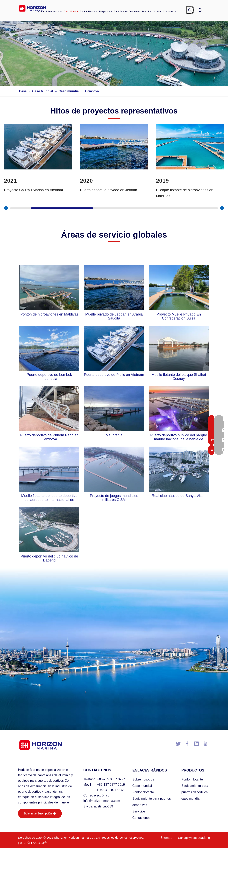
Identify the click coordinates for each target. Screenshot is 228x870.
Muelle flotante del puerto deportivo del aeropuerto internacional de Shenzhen (49, 498)
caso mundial (190, 798)
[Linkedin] (196, 743)
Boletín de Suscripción (40, 813)
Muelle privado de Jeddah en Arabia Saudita (114, 316)
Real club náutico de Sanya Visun (179, 496)
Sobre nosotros (143, 779)
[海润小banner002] (114, 53)
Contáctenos (141, 817)
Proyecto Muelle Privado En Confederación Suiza (178, 316)
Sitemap (166, 837)
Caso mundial (142, 785)
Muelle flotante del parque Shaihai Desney (178, 377)
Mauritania (114, 435)
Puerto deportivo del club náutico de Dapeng (49, 558)
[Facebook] (187, 743)
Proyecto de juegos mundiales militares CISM (114, 498)
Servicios (138, 811)
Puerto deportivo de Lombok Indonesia (49, 377)
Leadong (204, 837)
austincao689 (103, 806)
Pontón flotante (143, 792)
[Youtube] (205, 743)
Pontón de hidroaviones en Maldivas (49, 314)
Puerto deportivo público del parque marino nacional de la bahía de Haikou (178, 437)
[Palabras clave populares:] (190, 10)
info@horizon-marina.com (101, 800)
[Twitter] (178, 743)
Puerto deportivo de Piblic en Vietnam (114, 375)
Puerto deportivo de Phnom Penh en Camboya (49, 437)
